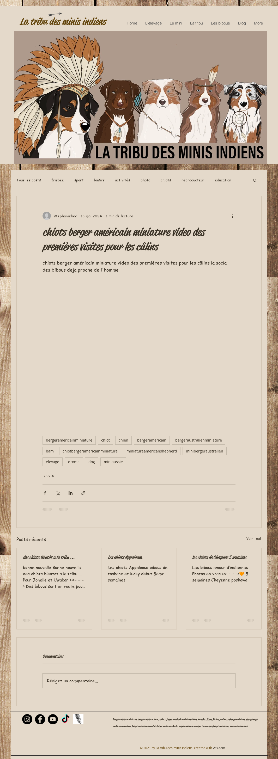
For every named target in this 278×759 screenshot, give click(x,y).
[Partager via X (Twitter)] (57, 493)
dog (91, 461)
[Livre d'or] (78, 719)
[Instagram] (27, 719)
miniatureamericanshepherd (151, 451)
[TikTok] (66, 719)
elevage (52, 461)
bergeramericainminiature (69, 440)
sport (79, 179)
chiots (166, 179)
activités (122, 179)
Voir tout (254, 538)
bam (50, 451)
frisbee (57, 179)
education (223, 179)
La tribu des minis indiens (63, 21)
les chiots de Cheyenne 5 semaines (219, 557)
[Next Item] (258, 98)
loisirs (99, 179)
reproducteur (193, 179)
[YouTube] (53, 719)
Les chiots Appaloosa (125, 557)
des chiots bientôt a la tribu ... (49, 557)
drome (74, 461)
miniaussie (113, 461)
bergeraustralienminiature (198, 440)
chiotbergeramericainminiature (90, 451)
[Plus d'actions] (232, 216)
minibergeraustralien (204, 451)
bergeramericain (151, 440)
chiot (105, 440)
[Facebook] (40, 719)
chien (123, 440)
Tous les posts (28, 179)
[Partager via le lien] (83, 493)
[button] (254, 180)
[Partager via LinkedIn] (70, 493)
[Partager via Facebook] (45, 493)
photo (145, 179)
